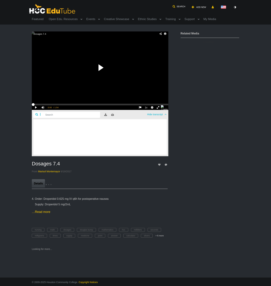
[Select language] (224, 7)
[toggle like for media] (160, 164)
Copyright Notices (88, 282)
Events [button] (90, 19)
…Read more (41, 212)
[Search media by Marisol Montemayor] (49, 171)
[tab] (38, 183)
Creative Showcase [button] (116, 19)
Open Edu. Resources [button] (63, 19)
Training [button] (170, 19)
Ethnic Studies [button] (147, 19)
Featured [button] (38, 19)
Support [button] (189, 19)
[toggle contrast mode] (235, 7)
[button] (179, 6)
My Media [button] (209, 19)
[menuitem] (40, 19)
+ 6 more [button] (159, 236)
